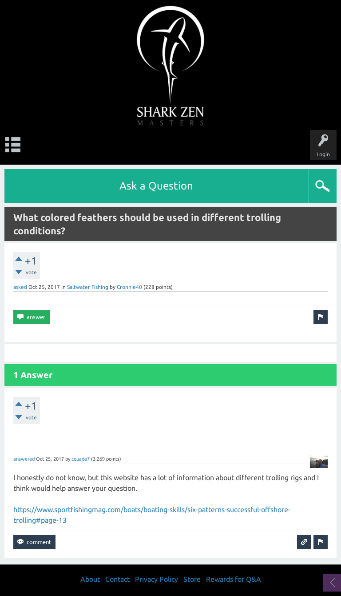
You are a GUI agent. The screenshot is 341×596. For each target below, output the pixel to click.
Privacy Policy (156, 579)
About (90, 579)
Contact (117, 579)
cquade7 (80, 459)
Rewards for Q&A (233, 579)
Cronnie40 (129, 287)
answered (24, 459)
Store (192, 579)
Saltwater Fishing (87, 287)
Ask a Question (156, 186)
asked (20, 287)
